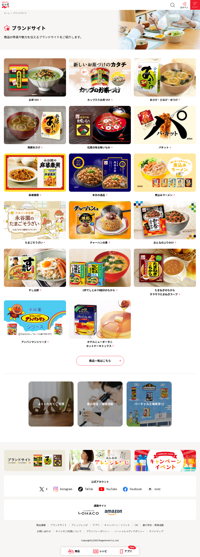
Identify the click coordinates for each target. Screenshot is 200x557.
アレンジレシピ (79, 525)
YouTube (112, 489)
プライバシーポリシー (98, 531)
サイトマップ (156, 531)
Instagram (65, 489)
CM (136, 525)
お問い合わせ (44, 531)
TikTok (89, 489)
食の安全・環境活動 (153, 525)
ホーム (7, 13)
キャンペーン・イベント (117, 525)
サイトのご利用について (68, 531)
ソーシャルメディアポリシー (129, 531)
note (159, 489)
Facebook (137, 489)
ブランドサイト (58, 525)
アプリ (96, 525)
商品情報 (41, 525)
